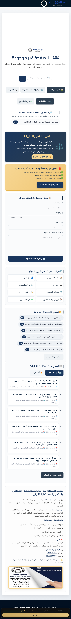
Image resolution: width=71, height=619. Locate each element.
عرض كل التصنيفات (54, 357)
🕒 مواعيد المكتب (26, 285)
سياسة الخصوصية (36, 611)
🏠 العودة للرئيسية (55, 90)
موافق (35, 615)
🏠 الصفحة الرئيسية (54, 277)
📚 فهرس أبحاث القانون (52, 299)
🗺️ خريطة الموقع (25, 101)
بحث (22, 78)
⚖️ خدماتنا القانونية (45, 101)
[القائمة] (4, 4)
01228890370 (51, 556)
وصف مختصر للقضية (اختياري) (53, 232)
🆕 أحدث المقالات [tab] (54, 373)
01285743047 (52, 553)
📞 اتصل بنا (12, 90)
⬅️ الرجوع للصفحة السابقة (32, 90)
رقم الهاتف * (59, 212)
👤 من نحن (28, 277)
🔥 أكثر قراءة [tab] (37, 373)
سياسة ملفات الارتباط (24, 611)
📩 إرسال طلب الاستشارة (35, 258)
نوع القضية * (59, 222)
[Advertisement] (35, 32)
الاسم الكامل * (58, 203)
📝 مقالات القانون (26, 292)
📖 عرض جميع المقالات (52, 475)
